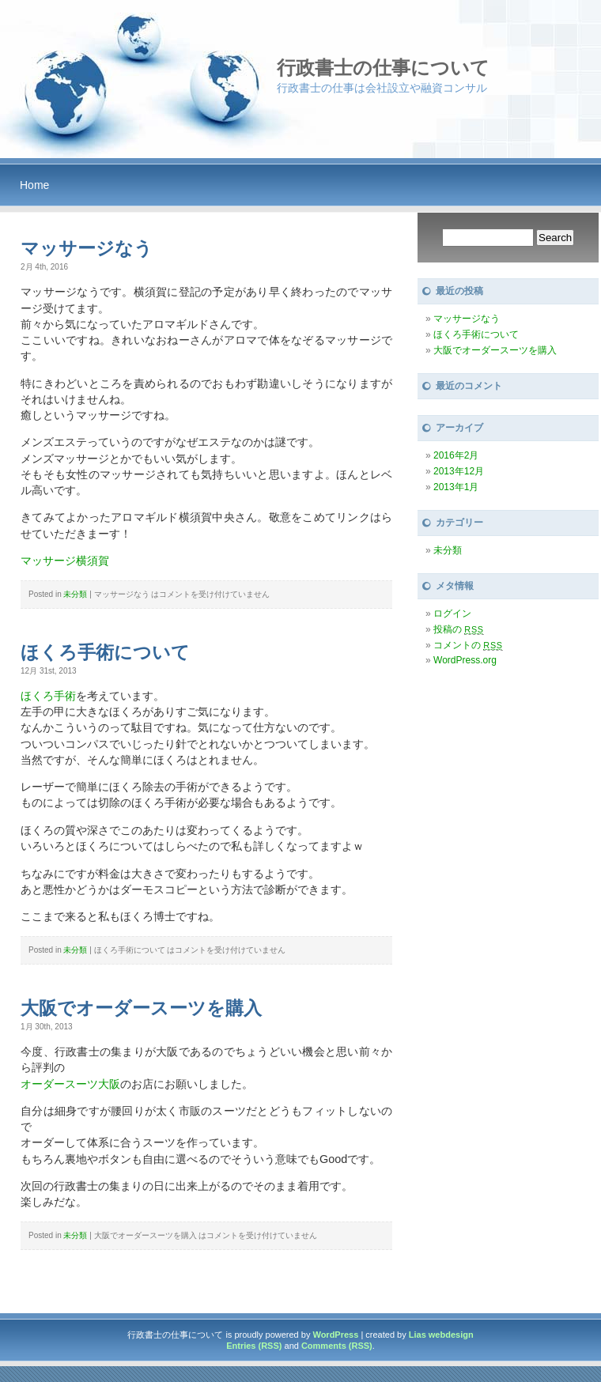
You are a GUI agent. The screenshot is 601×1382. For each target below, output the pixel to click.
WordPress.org (465, 660)
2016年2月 (455, 455)
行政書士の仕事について (383, 67)
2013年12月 (458, 471)
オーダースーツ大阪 (70, 1084)
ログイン (452, 613)
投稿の (458, 629)
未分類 (75, 594)
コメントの (468, 645)
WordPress (335, 1334)
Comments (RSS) (336, 1345)
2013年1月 (455, 487)
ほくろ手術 (48, 695)
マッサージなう (87, 248)
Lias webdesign (441, 1334)
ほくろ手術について (105, 652)
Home (34, 185)
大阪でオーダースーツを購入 (141, 1008)
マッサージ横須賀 (65, 560)
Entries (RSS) (254, 1345)
